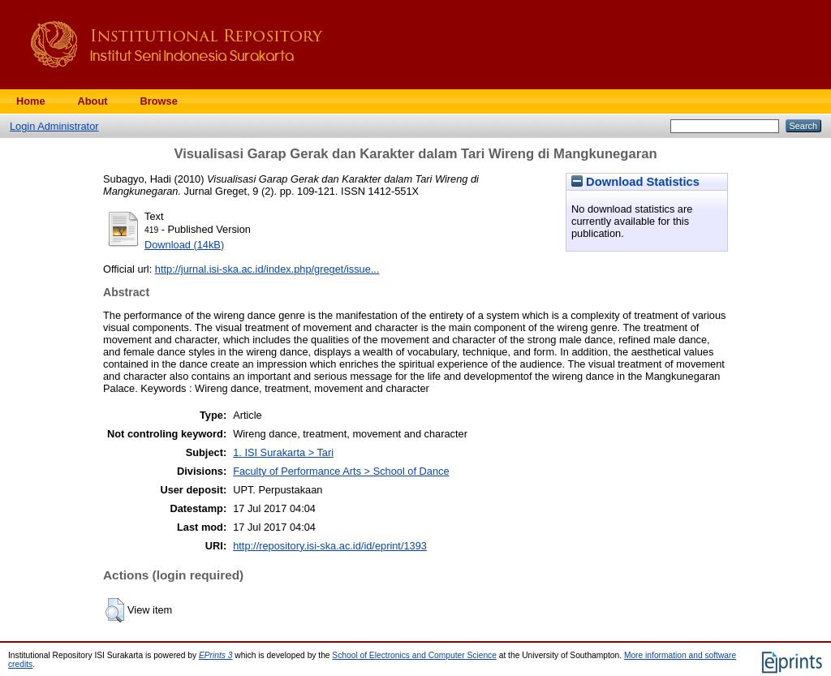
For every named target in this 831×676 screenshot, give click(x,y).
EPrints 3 (216, 655)
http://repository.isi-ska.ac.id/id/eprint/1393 (330, 546)
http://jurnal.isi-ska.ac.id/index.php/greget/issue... (267, 269)
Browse (159, 101)
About (93, 101)
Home (30, 101)
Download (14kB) (184, 245)
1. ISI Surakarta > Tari (283, 452)
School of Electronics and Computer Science (414, 655)
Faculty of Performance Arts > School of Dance (341, 471)
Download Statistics (635, 181)
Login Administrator (54, 126)
